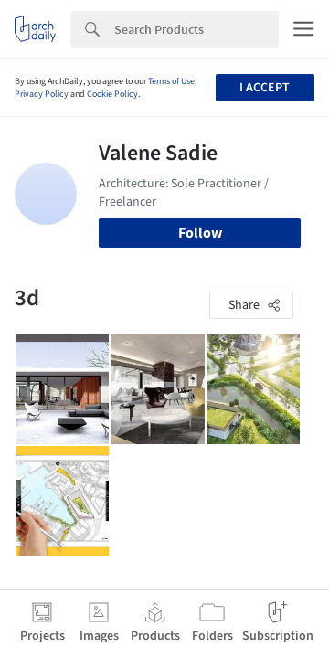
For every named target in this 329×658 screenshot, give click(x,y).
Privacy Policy (42, 94)
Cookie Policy (112, 94)
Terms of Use (171, 81)
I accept (264, 88)
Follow (200, 233)
